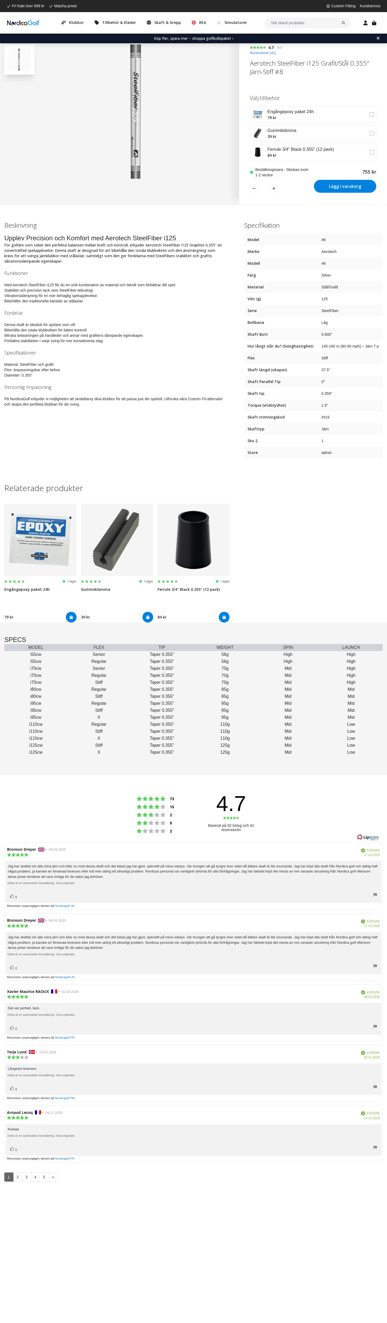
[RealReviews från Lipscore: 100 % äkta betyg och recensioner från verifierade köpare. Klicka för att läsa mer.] (368, 837)
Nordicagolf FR (64, 1037)
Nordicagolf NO (65, 1098)
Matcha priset (65, 6)
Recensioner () (263, 53)
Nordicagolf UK (65, 905)
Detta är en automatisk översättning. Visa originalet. (41, 883)
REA (202, 22)
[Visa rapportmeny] (375, 895)
